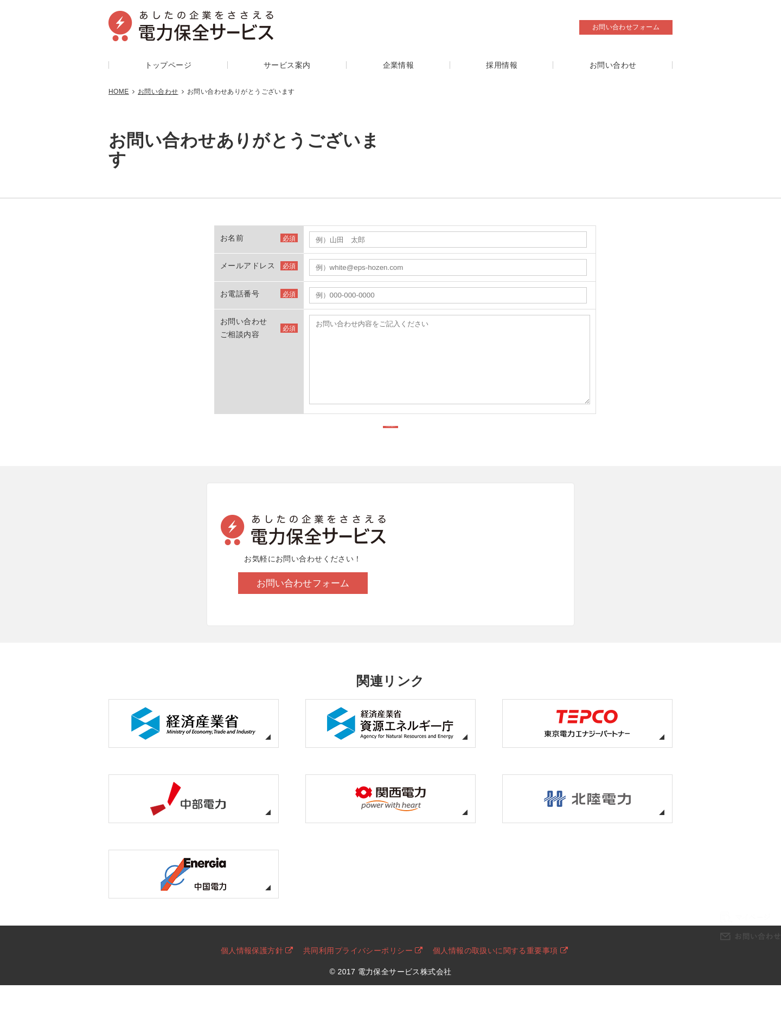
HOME (118, 91)
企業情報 (398, 65)
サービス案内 (287, 65)
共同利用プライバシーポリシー (358, 977)
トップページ (168, 65)
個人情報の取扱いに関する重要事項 (495, 977)
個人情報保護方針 (252, 977)
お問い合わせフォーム (626, 27)
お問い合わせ (613, 65)
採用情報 (501, 65)
